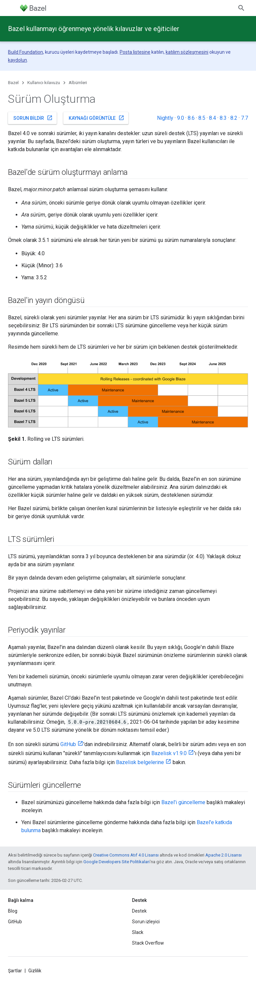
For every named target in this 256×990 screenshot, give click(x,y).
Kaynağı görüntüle (96, 118)
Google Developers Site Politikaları (116, 861)
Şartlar (15, 970)
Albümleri (78, 82)
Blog (12, 911)
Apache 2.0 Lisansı (223, 855)
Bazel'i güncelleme (183, 802)
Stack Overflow (148, 943)
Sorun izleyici (146, 921)
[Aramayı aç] (241, 8)
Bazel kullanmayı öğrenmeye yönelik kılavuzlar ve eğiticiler (93, 29)
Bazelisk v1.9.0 (169, 753)
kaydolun (17, 60)
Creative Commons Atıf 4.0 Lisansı (126, 855)
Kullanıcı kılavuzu (43, 82)
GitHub (68, 744)
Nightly (165, 118)
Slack (137, 932)
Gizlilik (34, 970)
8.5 (201, 118)
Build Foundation (25, 52)
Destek (139, 911)
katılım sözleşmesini (187, 52)
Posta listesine (135, 52)
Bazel (13, 82)
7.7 (244, 118)
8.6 (191, 118)
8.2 (233, 118)
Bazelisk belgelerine (140, 762)
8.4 (212, 118)
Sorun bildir (33, 118)
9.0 (180, 118)
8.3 (223, 118)
